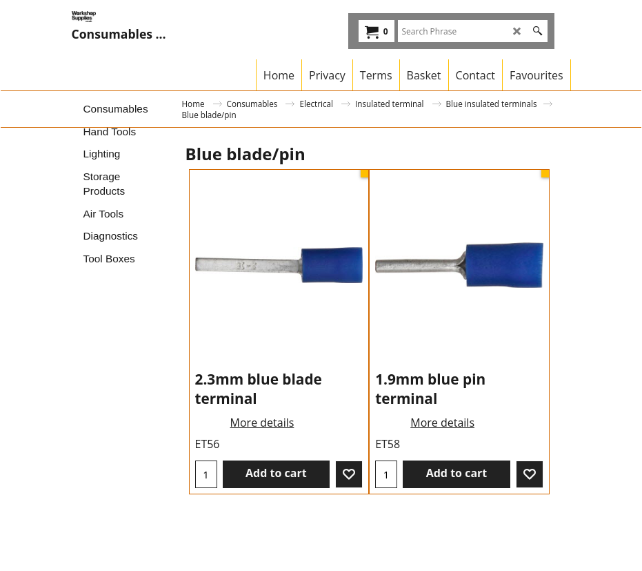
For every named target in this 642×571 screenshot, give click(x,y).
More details (262, 422)
